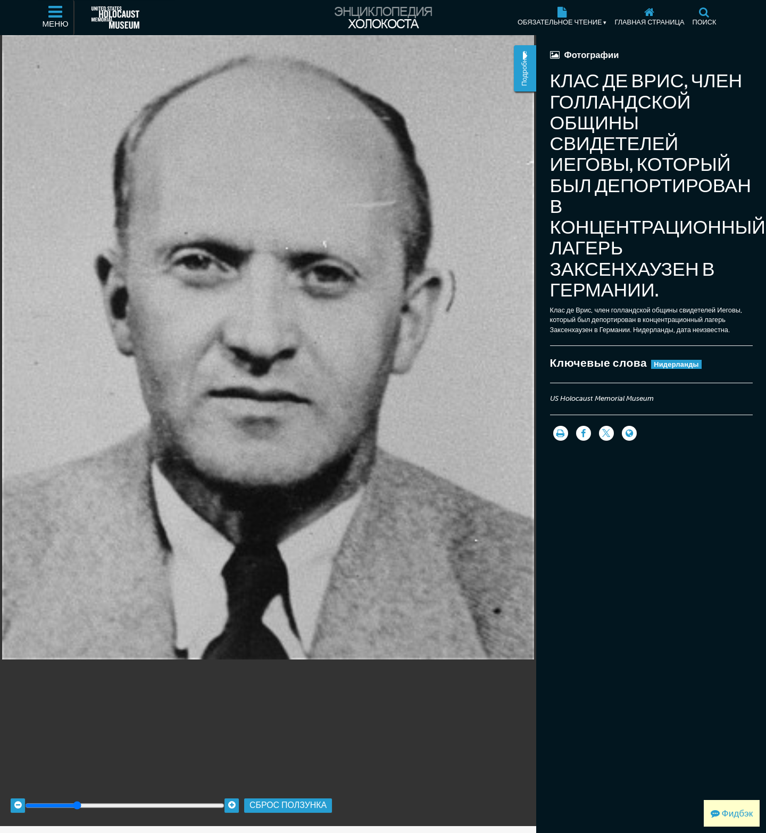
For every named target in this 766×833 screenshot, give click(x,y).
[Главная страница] (649, 17)
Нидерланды (676, 364)
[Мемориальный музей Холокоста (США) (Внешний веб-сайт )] (115, 17)
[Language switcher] (629, 433)
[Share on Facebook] (583, 433)
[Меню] (55, 17)
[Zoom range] (124, 797)
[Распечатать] (560, 433)
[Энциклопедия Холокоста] (383, 17)
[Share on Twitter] (606, 433)
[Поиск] (704, 17)
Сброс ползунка (288, 797)
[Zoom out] (18, 797)
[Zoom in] (231, 797)
